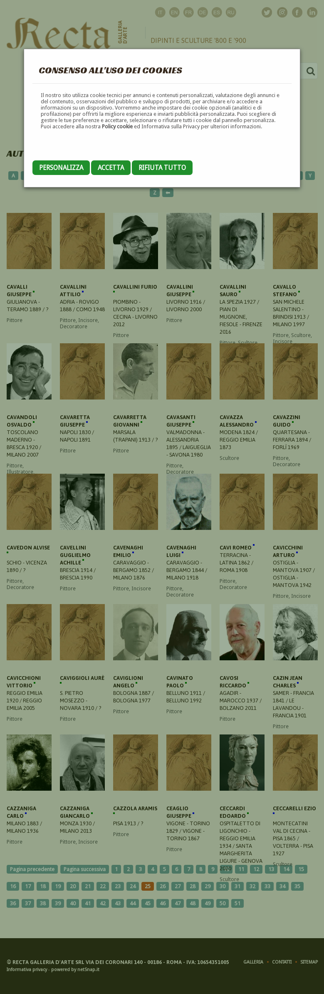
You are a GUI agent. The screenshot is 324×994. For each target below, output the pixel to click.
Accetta (111, 168)
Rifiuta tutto (162, 168)
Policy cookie (117, 126)
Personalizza (61, 168)
